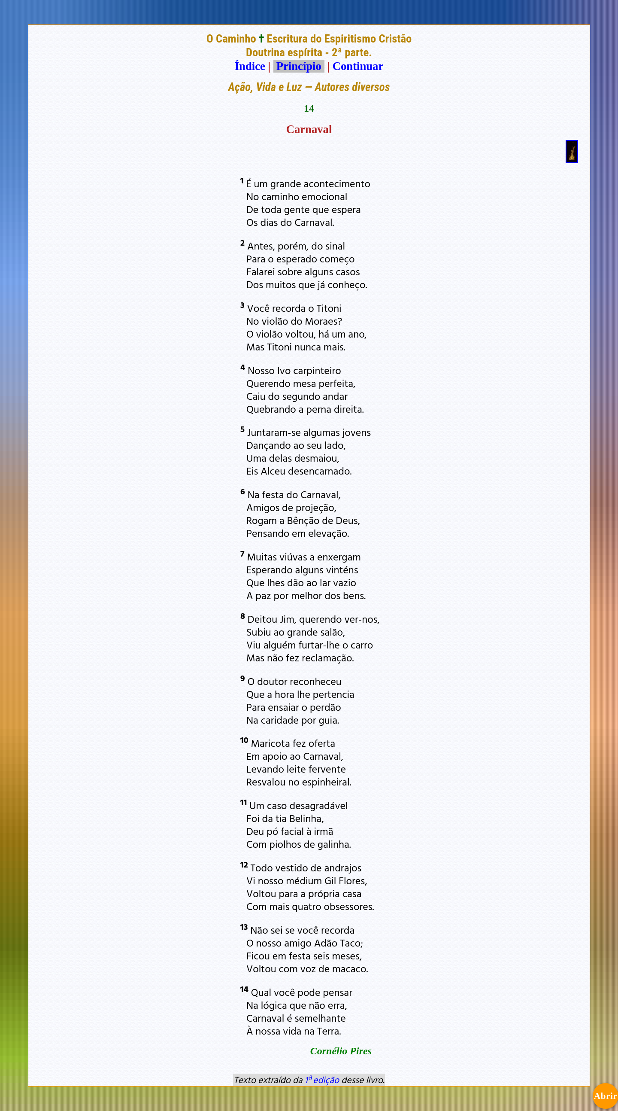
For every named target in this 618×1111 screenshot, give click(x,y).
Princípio (298, 66)
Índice (250, 66)
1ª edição (322, 1080)
